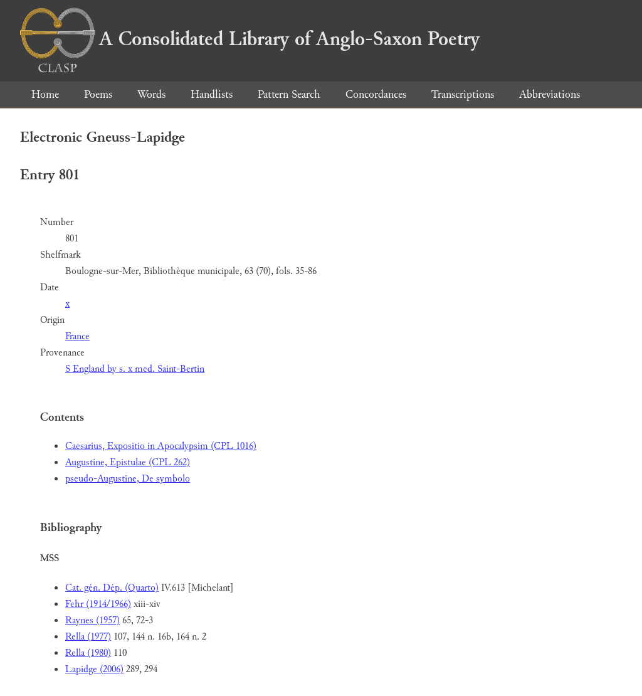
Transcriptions (462, 94)
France (77, 336)
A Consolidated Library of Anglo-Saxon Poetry (250, 38)
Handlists (212, 94)
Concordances (375, 94)
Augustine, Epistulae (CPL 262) (127, 462)
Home (45, 94)
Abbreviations (549, 94)
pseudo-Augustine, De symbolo (127, 479)
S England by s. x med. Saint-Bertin (134, 369)
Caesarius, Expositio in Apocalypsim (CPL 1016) (160, 446)
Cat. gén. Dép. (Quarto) (112, 588)
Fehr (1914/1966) (98, 604)
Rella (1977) (88, 637)
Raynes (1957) (92, 620)
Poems (98, 94)
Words (151, 94)
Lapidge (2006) (94, 669)
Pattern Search (289, 94)
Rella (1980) (88, 653)
